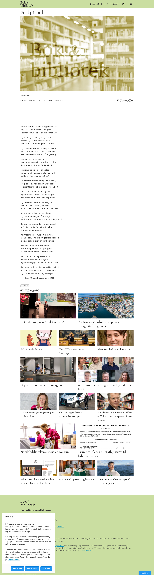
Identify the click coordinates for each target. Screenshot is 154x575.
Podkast (104, 4)
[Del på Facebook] (118, 100)
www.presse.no (87, 550)
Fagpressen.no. (14, 560)
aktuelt (25, 286)
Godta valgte (32, 568)
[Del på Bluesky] (131, 100)
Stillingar (114, 4)
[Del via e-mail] (125, 100)
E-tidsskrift (94, 4)
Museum (60, 526)
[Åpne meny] (130, 4)
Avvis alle (46, 568)
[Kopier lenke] (128, 100)
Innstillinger (145, 573)
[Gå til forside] (26, 4)
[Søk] (123, 4)
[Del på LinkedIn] (121, 100)
